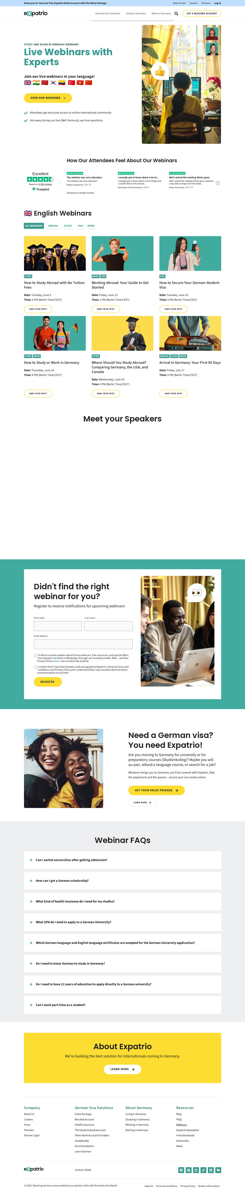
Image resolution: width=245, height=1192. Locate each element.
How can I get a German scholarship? (59, 881)
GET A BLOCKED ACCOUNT (202, 13)
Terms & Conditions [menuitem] (166, 1188)
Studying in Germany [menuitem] (138, 1120)
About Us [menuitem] (29, 1114)
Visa (80, 226)
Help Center (179, 3)
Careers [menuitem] (28, 1120)
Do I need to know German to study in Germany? (67, 964)
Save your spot (38, 309)
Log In (217, 3)
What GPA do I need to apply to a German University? (70, 922)
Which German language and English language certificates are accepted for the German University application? (112, 943)
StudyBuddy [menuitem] (82, 1143)
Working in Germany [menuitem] (138, 1126)
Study (68, 226)
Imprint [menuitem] (149, 1188)
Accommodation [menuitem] (85, 1148)
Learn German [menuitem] (83, 1154)
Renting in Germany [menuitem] (138, 1131)
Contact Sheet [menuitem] (83, 1172)
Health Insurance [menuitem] (85, 1126)
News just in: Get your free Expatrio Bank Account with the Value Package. (65, 3)
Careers (193, 3)
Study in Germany (136, 13)
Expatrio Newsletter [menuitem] (188, 1131)
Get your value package (156, 790)
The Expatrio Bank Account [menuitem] (91, 1131)
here (55, 661)
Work (91, 226)
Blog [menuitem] (179, 1114)
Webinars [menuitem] (182, 1126)
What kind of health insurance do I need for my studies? (72, 901)
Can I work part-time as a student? (57, 1005)
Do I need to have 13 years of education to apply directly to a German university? (90, 984)
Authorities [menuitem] (183, 1143)
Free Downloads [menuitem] (186, 1137)
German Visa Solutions (107, 13)
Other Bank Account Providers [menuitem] (93, 1137)
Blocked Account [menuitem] (85, 1120)
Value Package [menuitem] (84, 1114)
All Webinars (34, 226)
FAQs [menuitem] (179, 1120)
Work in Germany (161, 13)
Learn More (142, 802)
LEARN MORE (122, 1069)
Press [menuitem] (27, 1126)
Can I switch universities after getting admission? (68, 860)
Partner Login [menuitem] (32, 1137)
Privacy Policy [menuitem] (187, 1188)
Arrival (53, 226)
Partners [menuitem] (29, 1131)
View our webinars (48, 98)
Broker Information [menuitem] (209, 1188)
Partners (206, 3)
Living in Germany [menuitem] (137, 1114)
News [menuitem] (179, 1148)
